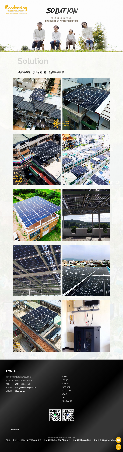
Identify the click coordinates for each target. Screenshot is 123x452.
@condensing (20, 391)
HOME (64, 376)
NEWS (64, 394)
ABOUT (65, 380)
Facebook (15, 430)
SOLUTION (66, 390)
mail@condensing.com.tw (25, 387)
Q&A (64, 397)
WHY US (65, 383)
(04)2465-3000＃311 (23, 384)
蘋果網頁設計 (71, 437)
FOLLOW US (67, 401)
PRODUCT (66, 387)
